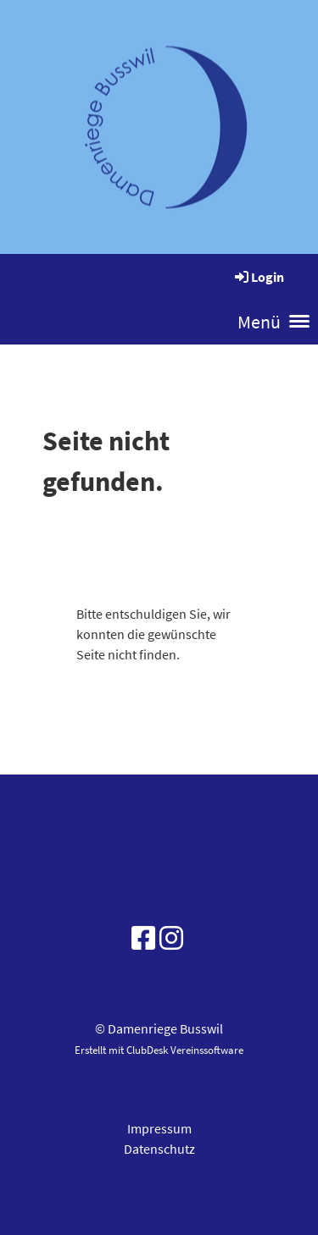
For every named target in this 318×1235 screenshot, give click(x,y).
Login (258, 276)
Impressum (159, 1128)
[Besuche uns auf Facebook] (143, 939)
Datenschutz (159, 1148)
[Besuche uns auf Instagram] (171, 939)
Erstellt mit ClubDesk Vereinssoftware (159, 1049)
